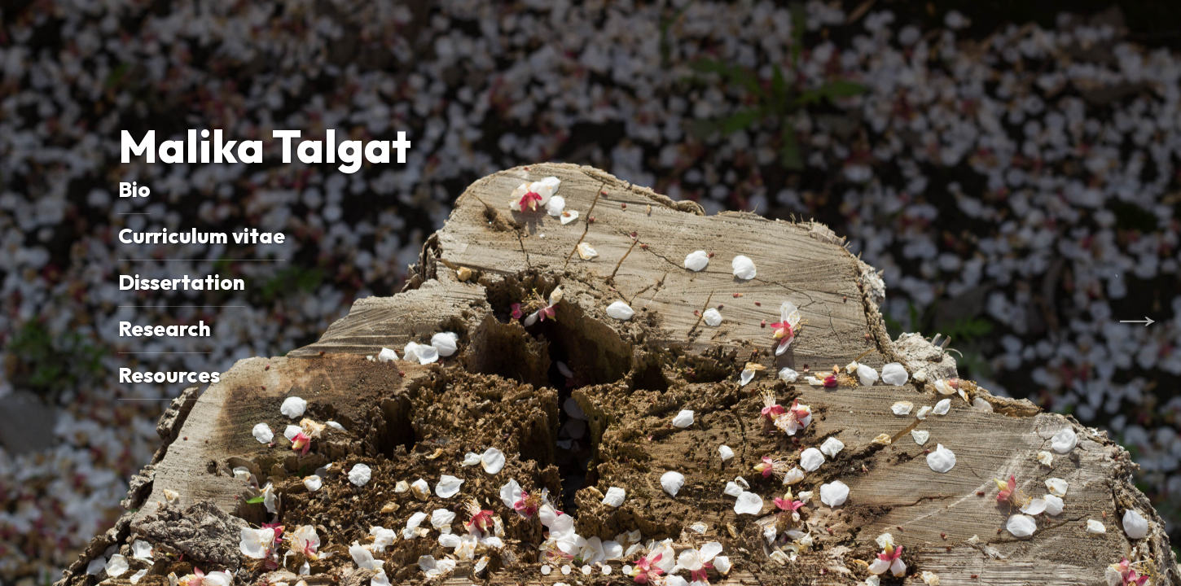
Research (164, 328)
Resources (169, 374)
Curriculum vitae (201, 235)
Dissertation (181, 282)
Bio (134, 189)
